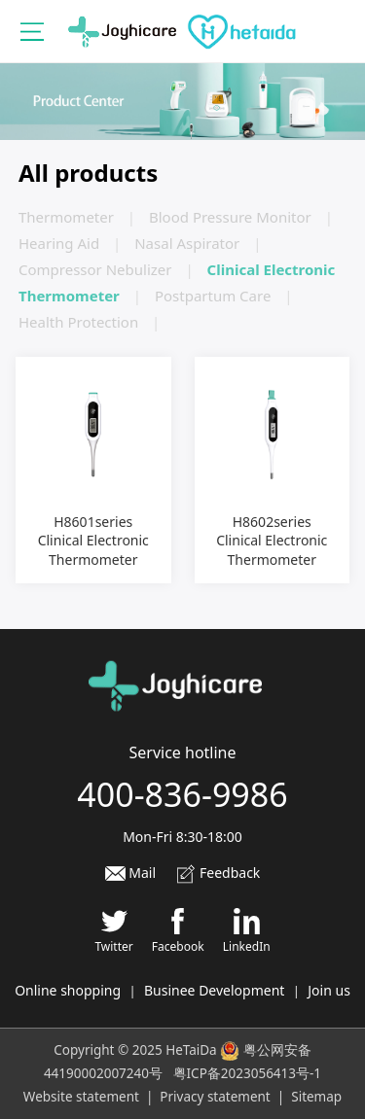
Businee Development (214, 990)
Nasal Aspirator (186, 243)
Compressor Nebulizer (95, 269)
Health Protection (78, 322)
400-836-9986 (182, 794)
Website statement (81, 1096)
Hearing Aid (58, 243)
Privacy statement (215, 1096)
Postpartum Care (213, 295)
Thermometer (66, 217)
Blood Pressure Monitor (230, 217)
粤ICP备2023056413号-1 (247, 1073)
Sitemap (316, 1096)
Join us (329, 990)
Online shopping (68, 990)
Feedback (218, 872)
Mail (130, 872)
